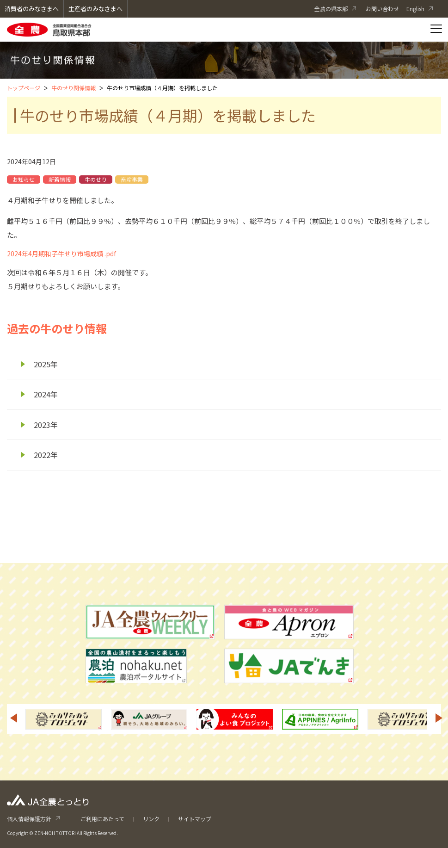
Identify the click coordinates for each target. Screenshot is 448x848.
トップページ (23, 88)
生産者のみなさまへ (95, 8)
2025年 (46, 364)
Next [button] (439, 718)
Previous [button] (13, 718)
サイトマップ (194, 819)
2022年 (46, 454)
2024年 (46, 394)
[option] (63, 719)
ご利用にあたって (102, 819)
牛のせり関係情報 (73, 88)
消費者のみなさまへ (32, 8)
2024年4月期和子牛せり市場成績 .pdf (61, 253)
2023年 (46, 424)
